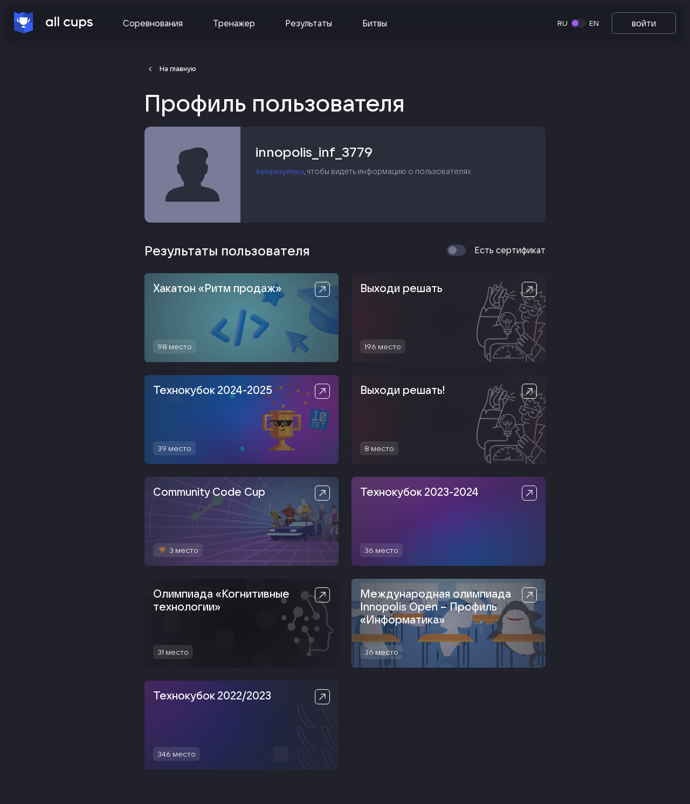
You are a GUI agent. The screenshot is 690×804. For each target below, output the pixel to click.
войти (644, 23)
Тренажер (234, 23)
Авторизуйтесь (284, 174)
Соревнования (153, 23)
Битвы (374, 23)
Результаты (308, 23)
